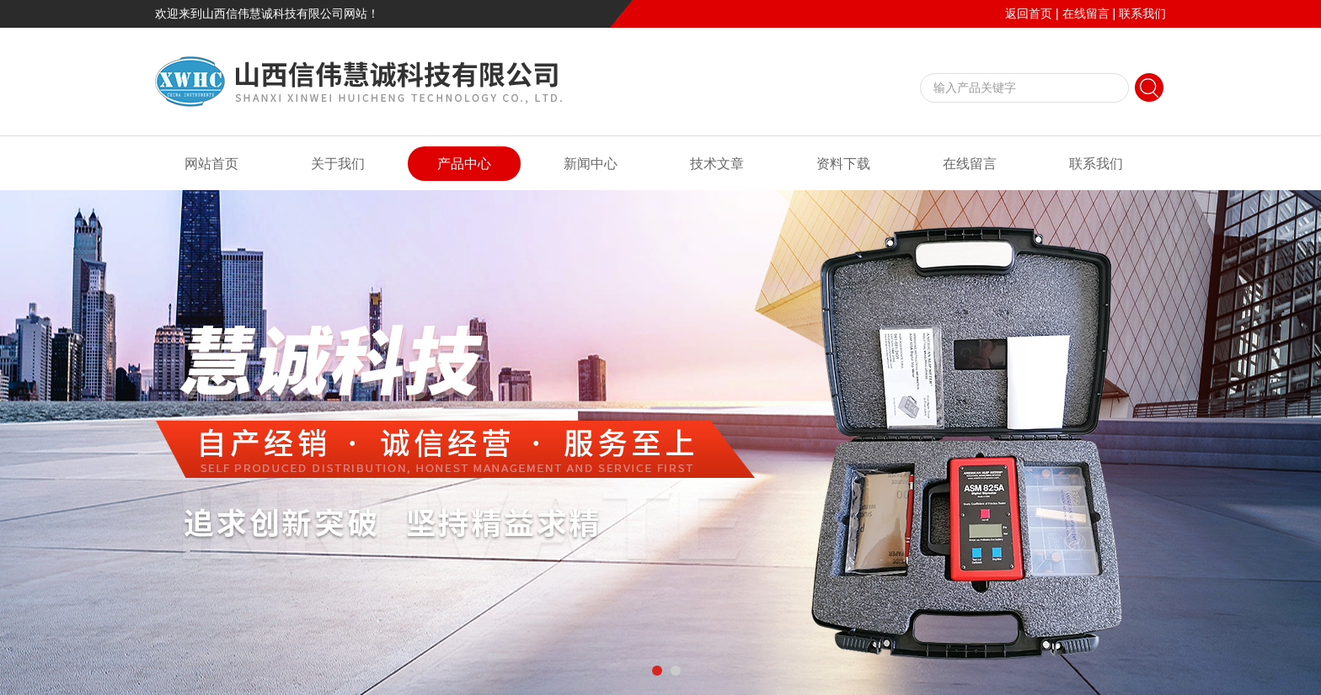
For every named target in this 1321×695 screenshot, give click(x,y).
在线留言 (1086, 13)
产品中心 (464, 164)
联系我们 (1142, 13)
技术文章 (717, 164)
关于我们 (338, 164)
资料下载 (843, 164)
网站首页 (211, 164)
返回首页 (1028, 13)
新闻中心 (591, 164)
